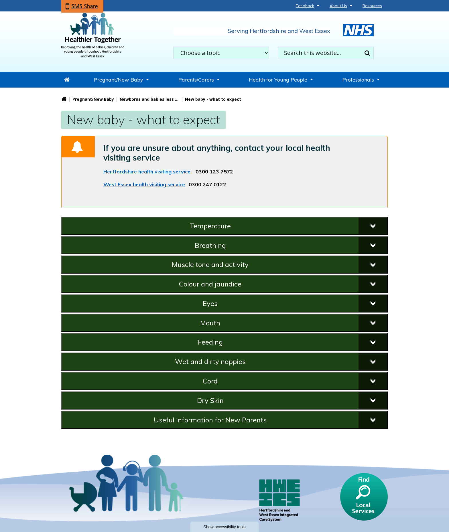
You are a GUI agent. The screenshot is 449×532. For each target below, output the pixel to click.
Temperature (210, 225)
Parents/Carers (196, 79)
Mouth (210, 323)
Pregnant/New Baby (118, 79)
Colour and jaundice (210, 284)
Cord (210, 381)
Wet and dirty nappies (210, 361)
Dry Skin (210, 400)
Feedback (305, 5)
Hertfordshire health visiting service (146, 171)
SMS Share (84, 6)
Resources (372, 5)
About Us (338, 5)
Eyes (210, 303)
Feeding (210, 342)
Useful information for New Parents (210, 420)
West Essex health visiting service (144, 184)
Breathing (210, 245)
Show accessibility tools (224, 527)
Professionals (358, 79)
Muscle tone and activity (210, 264)
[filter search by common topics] (221, 53)
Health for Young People (278, 79)
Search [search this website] (367, 53)
